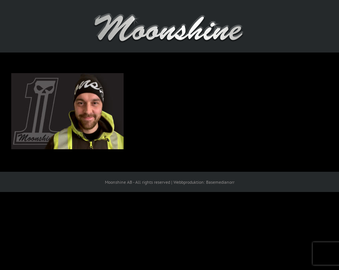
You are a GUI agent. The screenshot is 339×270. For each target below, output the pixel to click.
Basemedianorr (220, 182)
